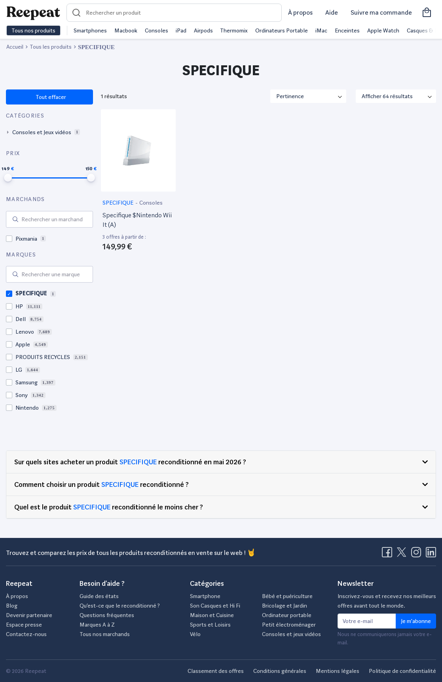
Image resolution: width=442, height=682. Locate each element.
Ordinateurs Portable (281, 30)
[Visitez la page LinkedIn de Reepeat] (431, 554)
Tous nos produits (33, 30)
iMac (321, 30)
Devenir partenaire (29, 615)
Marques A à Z (97, 624)
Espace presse (24, 624)
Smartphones (90, 30)
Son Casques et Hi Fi (215, 605)
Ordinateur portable (286, 615)
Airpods (203, 30)
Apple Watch (383, 30)
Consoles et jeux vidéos (291, 634)
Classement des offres (216, 671)
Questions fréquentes (107, 615)
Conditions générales (279, 671)
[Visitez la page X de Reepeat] (403, 554)
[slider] (8, 178)
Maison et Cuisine (212, 615)
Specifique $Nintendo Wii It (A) (137, 219)
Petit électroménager (289, 624)
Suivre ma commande (381, 12)
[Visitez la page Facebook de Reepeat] (388, 554)
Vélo (195, 634)
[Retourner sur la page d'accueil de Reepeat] (33, 12)
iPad (181, 30)
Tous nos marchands (105, 634)
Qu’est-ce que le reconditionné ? (120, 605)
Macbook (125, 30)
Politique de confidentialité (402, 671)
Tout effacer (50, 97)
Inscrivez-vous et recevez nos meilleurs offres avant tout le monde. (387, 601)
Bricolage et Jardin (284, 605)
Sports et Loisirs (210, 624)
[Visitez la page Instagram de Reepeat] (418, 554)
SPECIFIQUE (118, 202)
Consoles (156, 30)
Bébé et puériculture (287, 596)
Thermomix (234, 30)
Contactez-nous (26, 634)
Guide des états (99, 596)
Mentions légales (337, 671)
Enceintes (347, 30)
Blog (11, 605)
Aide (331, 12)
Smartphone (205, 596)
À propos (300, 12)
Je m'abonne (416, 621)
